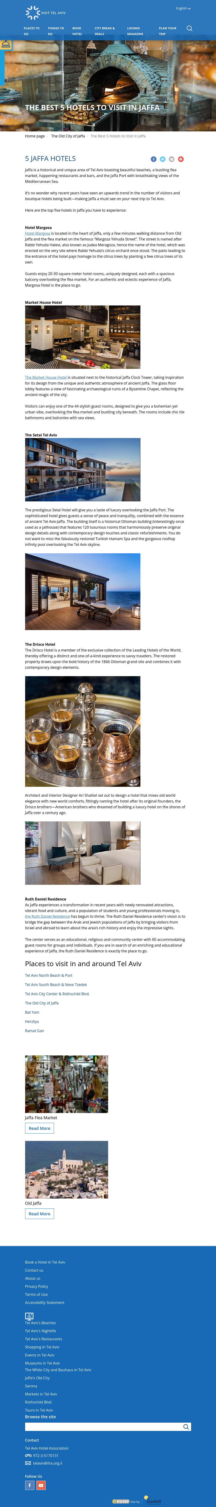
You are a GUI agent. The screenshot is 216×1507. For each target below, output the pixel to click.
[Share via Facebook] (154, 159)
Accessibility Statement (45, 1302)
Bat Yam (32, 1012)
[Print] (181, 159)
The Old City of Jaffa (68, 136)
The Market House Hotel (46, 377)
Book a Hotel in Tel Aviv (45, 1262)
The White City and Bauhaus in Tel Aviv (58, 1369)
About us (33, 1278)
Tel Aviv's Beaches (40, 1322)
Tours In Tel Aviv (39, 1410)
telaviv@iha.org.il (47, 1463)
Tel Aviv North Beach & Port (48, 975)
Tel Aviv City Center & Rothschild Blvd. (57, 993)
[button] (189, 28)
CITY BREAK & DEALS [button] (107, 31)
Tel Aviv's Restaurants (43, 1338)
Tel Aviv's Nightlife (40, 1330)
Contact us (34, 1270)
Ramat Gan (34, 1030)
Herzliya (32, 1021)
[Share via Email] (172, 159)
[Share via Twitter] (163, 159)
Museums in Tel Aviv (42, 1363)
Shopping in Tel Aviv (42, 1347)
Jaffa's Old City (37, 1377)
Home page (35, 136)
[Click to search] (187, 1427)
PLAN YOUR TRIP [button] (170, 31)
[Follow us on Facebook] (29, 1485)
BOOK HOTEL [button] (82, 31)
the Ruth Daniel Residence (47, 916)
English (181, 8)
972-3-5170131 (46, 1455)
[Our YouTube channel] (41, 1485)
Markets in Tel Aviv (41, 1394)
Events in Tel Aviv (39, 1355)
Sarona (31, 1386)
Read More (39, 1128)
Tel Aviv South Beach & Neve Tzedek (56, 984)
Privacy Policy (36, 1286)
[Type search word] (108, 1427)
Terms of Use (36, 1294)
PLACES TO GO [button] (34, 31)
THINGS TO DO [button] (58, 31)
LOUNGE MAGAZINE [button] (142, 31)
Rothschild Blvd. (39, 1402)
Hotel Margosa (37, 233)
